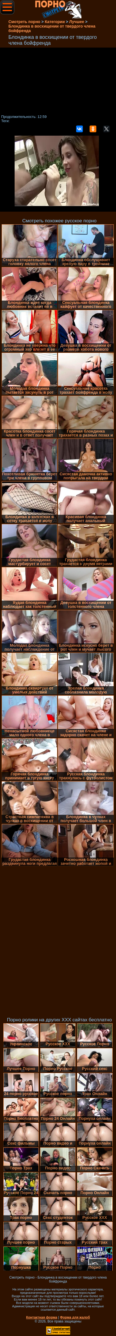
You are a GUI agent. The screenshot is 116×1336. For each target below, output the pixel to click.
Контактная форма (41, 1317)
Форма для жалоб (75, 1317)
